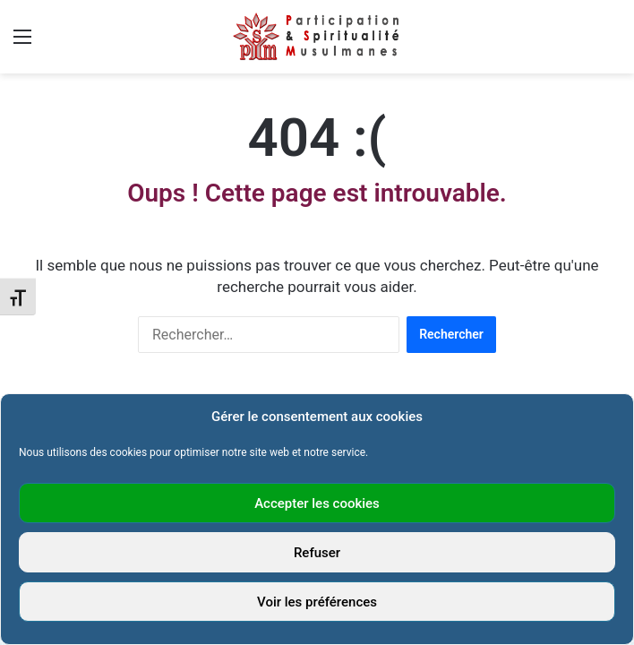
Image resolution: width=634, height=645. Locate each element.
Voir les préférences (317, 602)
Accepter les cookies (317, 503)
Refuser (317, 553)
